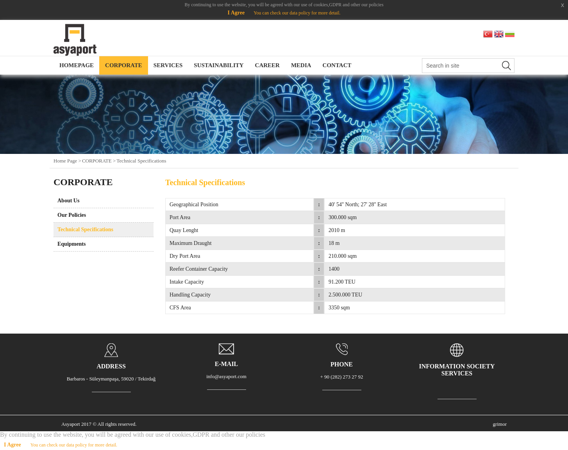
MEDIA (301, 65)
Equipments (71, 244)
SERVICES (168, 65)
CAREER (267, 65)
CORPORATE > (99, 161)
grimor (500, 424)
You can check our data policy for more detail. (297, 13)
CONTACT (337, 65)
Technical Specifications (141, 161)
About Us (68, 201)
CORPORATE (123, 65)
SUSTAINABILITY (218, 65)
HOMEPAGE (76, 65)
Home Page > (67, 161)
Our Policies (71, 215)
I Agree (236, 13)
